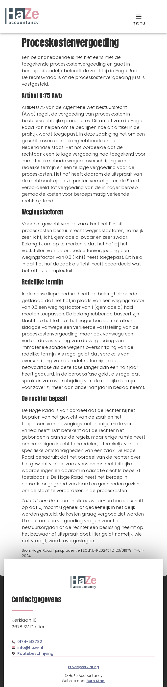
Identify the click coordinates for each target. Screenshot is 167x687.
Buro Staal (96, 680)
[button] (139, 16)
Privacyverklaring (83, 666)
